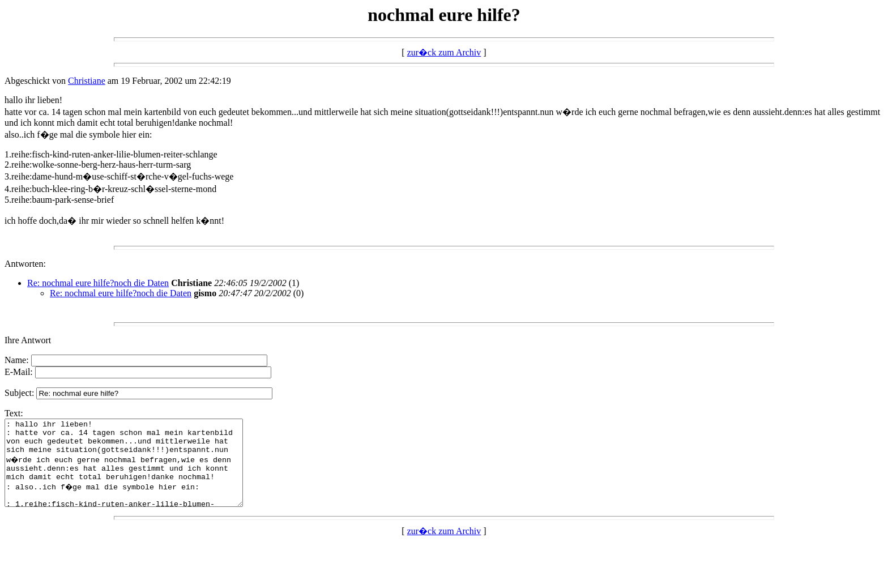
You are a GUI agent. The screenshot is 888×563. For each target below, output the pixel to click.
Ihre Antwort (28, 340)
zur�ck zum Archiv (444, 52)
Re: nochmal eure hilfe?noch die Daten (98, 283)
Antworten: (25, 263)
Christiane (86, 81)
